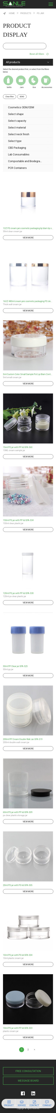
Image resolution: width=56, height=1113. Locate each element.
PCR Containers (17, 167)
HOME (12, 13)
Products (25, 13)
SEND (22, 97)
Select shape (16, 114)
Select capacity (17, 120)
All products (13, 62)
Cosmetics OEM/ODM (21, 107)
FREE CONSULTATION (28, 1071)
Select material (17, 127)
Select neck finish (18, 134)
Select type (15, 141)
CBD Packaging (17, 147)
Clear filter (9, 97)
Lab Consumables (18, 154)
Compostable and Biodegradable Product (25, 161)
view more (28, 237)
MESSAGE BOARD (28, 1080)
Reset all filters (37, 54)
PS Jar (40, 13)
